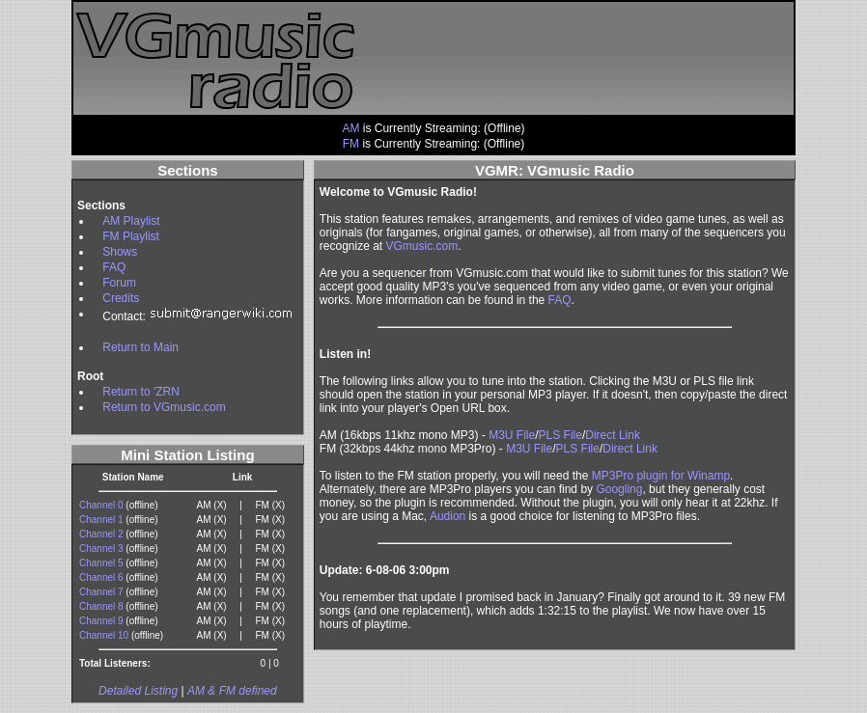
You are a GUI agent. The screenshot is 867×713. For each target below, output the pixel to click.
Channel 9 (101, 621)
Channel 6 (101, 577)
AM (350, 128)
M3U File (512, 435)
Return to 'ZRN (141, 391)
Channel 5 (101, 563)
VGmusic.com (422, 246)
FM (351, 144)
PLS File (560, 435)
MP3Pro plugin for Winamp (661, 475)
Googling (619, 489)
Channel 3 (101, 548)
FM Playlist (130, 236)
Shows (119, 252)
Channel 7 (101, 592)
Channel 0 (101, 505)
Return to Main (140, 347)
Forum (119, 282)
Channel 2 (101, 534)
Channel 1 (101, 519)
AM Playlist (130, 221)
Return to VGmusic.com (163, 407)
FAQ (114, 267)
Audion (447, 516)
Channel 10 (103, 635)
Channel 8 (101, 606)
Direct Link (612, 435)
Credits (120, 298)
